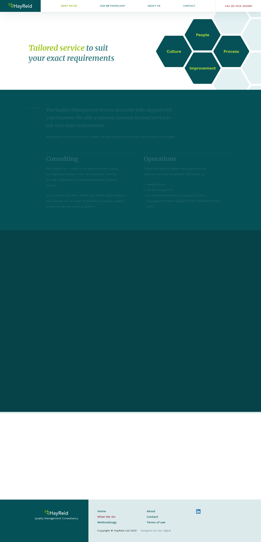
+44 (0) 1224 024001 (238, 5)
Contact (189, 5)
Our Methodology (112, 5)
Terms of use (156, 522)
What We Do (69, 5)
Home (101, 511)
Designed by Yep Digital (156, 530)
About (151, 511)
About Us (154, 5)
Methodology (107, 522)
